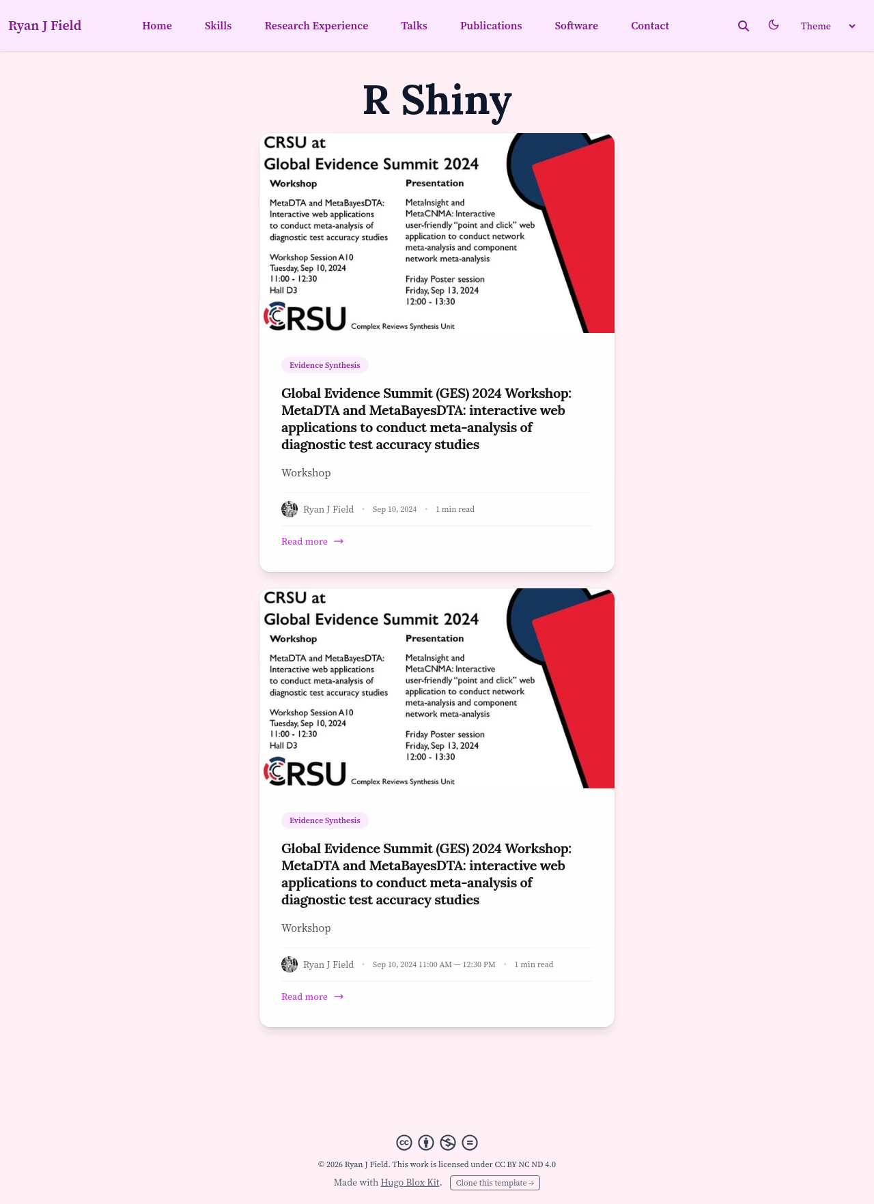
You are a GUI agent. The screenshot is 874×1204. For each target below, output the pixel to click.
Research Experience (316, 25)
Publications (491, 25)
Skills (218, 25)
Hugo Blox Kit (410, 1182)
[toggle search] (743, 25)
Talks (414, 25)
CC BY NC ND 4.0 (525, 1164)
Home (157, 25)
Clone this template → (495, 1182)
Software (577, 25)
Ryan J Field (44, 25)
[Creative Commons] (437, 1142)
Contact (650, 25)
